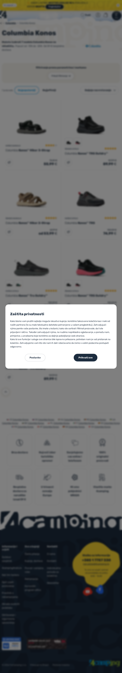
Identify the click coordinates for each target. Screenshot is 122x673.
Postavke (35, 357)
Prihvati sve (85, 357)
